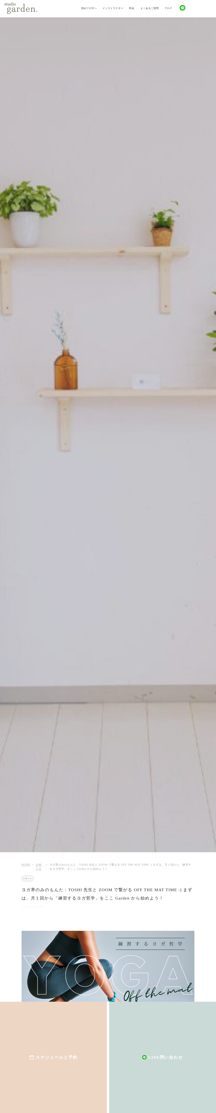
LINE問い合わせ (165, 1057)
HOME (26, 864)
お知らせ (27, 878)
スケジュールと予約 (56, 1057)
